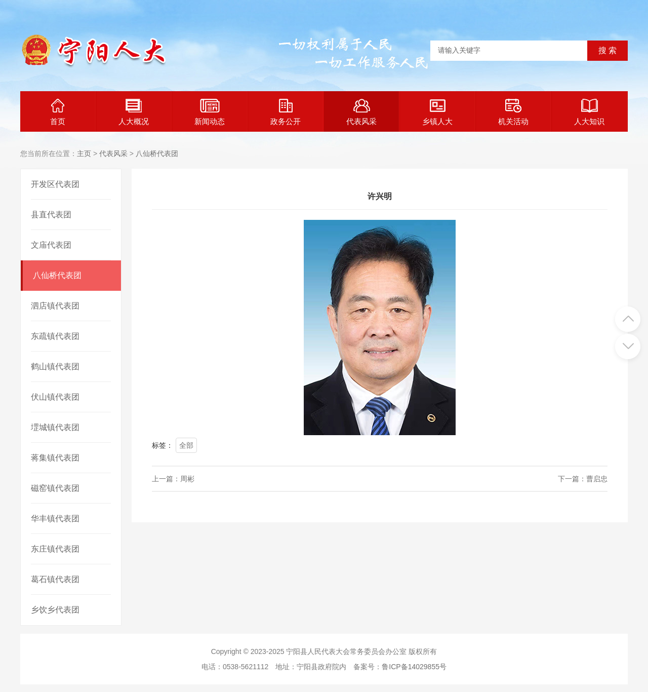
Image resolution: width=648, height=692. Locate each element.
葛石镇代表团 (55, 579)
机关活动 (513, 112)
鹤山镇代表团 (55, 366)
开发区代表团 (55, 184)
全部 (186, 445)
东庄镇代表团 (55, 549)
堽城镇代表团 (55, 427)
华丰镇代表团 (55, 518)
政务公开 (285, 112)
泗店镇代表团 (55, 305)
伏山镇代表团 (55, 397)
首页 (57, 112)
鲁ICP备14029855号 (414, 667)
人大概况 (133, 112)
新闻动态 (209, 112)
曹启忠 (597, 479)
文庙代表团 (51, 245)
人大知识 (589, 112)
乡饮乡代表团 (55, 609)
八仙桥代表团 (157, 153)
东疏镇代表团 (55, 336)
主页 (84, 153)
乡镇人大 (437, 112)
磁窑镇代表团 (55, 488)
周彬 (187, 479)
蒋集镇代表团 (55, 457)
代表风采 (361, 112)
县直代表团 (51, 214)
